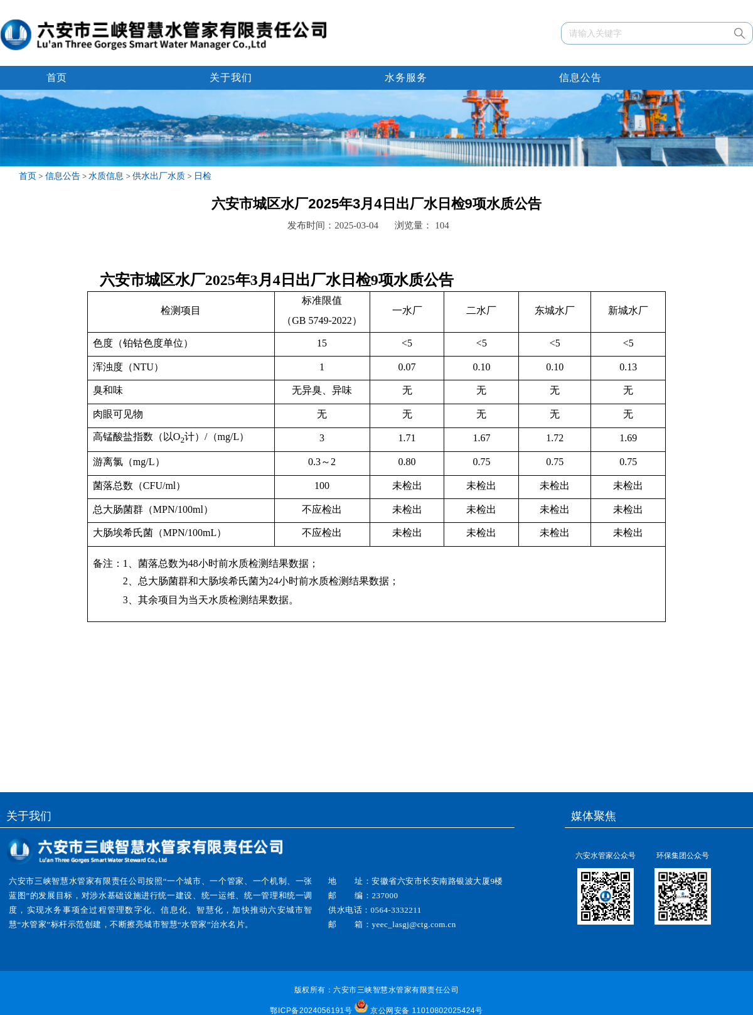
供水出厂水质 (158, 176)
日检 (202, 176)
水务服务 (406, 77)
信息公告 (580, 77)
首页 (56, 77)
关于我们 (231, 77)
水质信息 (106, 176)
